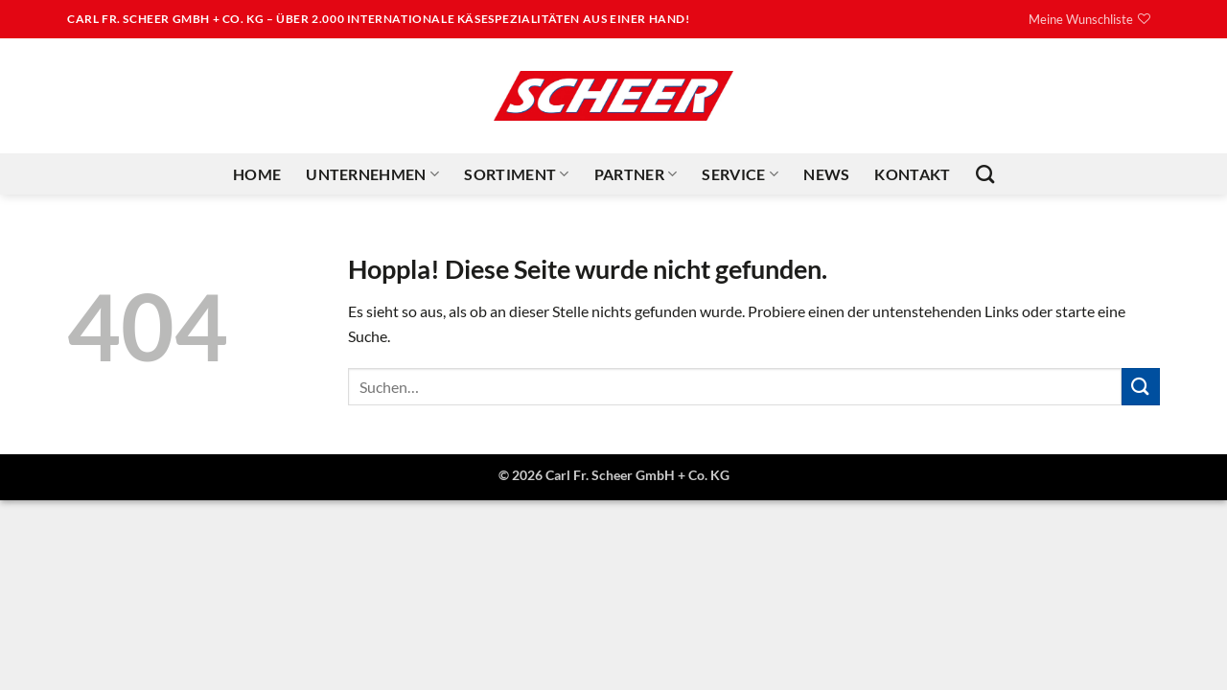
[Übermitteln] (1141, 386)
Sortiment (516, 174)
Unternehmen (372, 174)
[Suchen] (985, 174)
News (826, 174)
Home (257, 174)
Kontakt (912, 174)
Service (740, 174)
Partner (636, 174)
